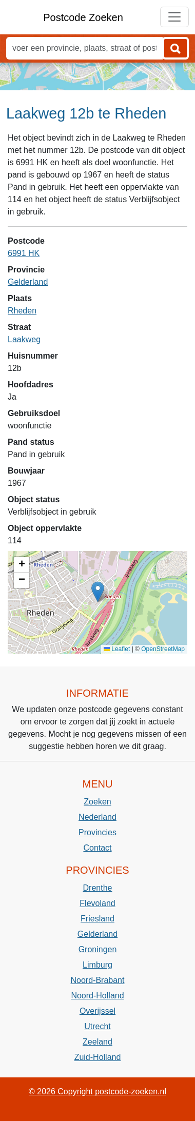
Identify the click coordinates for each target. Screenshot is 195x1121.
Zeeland (97, 1041)
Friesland (97, 918)
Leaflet (117, 649)
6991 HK (24, 253)
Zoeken (97, 801)
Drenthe (97, 887)
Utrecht (97, 1026)
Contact (97, 847)
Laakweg (24, 339)
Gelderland (28, 282)
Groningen (98, 949)
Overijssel (97, 1011)
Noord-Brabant (98, 980)
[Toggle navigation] (174, 17)
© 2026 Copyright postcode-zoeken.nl (97, 1091)
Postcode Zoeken (83, 17)
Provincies (97, 832)
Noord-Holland (97, 995)
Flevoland (97, 903)
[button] (97, 591)
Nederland (97, 817)
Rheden (22, 310)
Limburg (97, 964)
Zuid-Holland (97, 1057)
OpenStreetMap (163, 649)
